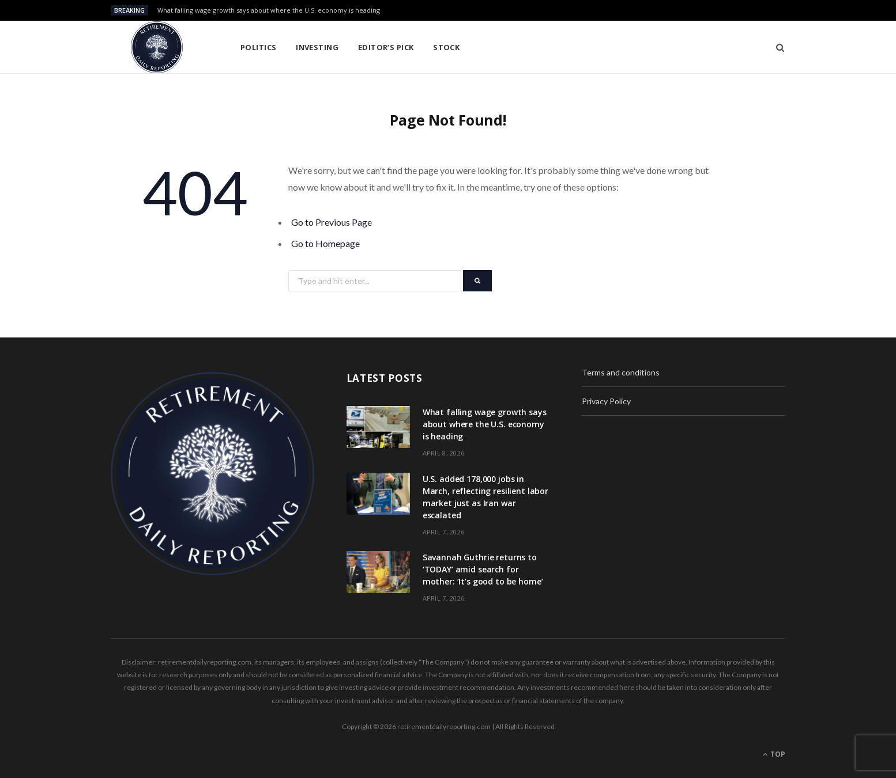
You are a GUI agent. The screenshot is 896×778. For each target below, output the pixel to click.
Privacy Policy (606, 401)
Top (774, 754)
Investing (317, 47)
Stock (446, 47)
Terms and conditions (621, 372)
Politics (258, 47)
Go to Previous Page (331, 222)
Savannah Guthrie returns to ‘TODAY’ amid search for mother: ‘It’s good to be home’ (483, 569)
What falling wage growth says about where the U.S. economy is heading (268, 10)
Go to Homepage (325, 243)
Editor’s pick (386, 47)
